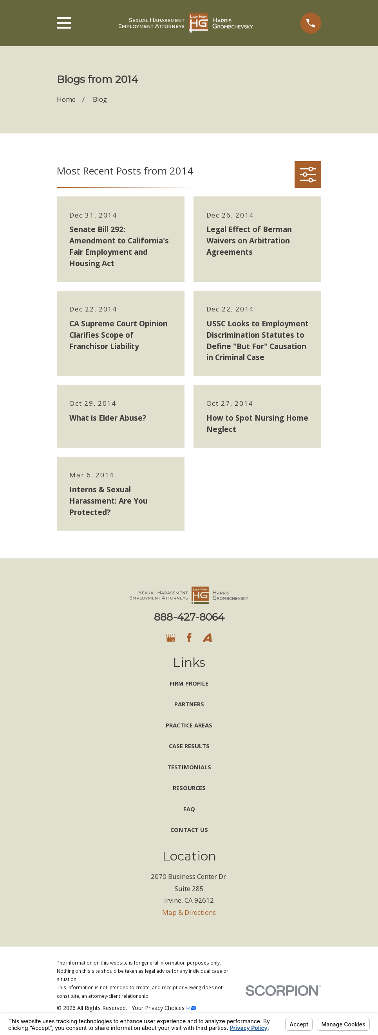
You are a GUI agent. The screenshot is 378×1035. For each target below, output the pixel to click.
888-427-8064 (189, 617)
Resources (189, 788)
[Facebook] (189, 638)
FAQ (189, 809)
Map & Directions (189, 912)
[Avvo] (207, 638)
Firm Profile (189, 683)
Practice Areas (189, 725)
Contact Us (189, 829)
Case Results (189, 746)
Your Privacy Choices (164, 1008)
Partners (189, 704)
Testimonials (189, 767)
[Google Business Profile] (170, 638)
